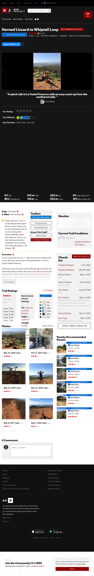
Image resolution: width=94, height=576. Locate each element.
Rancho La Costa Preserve (80, 36)
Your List (30, 122)
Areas (31, 36)
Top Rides (29, 19)
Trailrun (27, 3)
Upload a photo (41, 235)
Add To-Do (21, 122)
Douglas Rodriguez (66, 265)
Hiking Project (53, 478)
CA (37, 36)
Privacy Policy (81, 564)
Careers (6, 521)
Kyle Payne (62, 318)
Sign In (88, 14)
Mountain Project (55, 470)
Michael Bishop (64, 274)
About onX (7, 518)
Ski (36, 3)
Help (4, 474)
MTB (11, 3)
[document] (72, 566)
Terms (52, 538)
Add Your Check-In (81, 256)
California (25, 319)
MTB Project (53, 474)
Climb (4, 3)
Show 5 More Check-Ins (74, 325)
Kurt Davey (50, 101)
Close (72, 569)
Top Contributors (10, 485)
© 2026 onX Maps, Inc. (40, 538)
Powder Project (54, 485)
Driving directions (41, 223)
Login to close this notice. (34, 566)
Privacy (58, 538)
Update (82, 242)
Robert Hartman (65, 282)
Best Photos (18, 19)
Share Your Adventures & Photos (16, 488)
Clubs (5, 481)
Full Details (48, 290)
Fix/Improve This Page (41, 240)
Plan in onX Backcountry (41, 217)
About (5, 470)
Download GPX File (41, 228)
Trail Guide (6, 19)
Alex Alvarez (63, 290)
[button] (4, 71)
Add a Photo (48, 326)
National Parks (54, 488)
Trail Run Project (54, 481)
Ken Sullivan (63, 297)
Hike (18, 3)
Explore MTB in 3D (11, 44)
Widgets (6, 478)
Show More (9, 282)
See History (79, 244)
